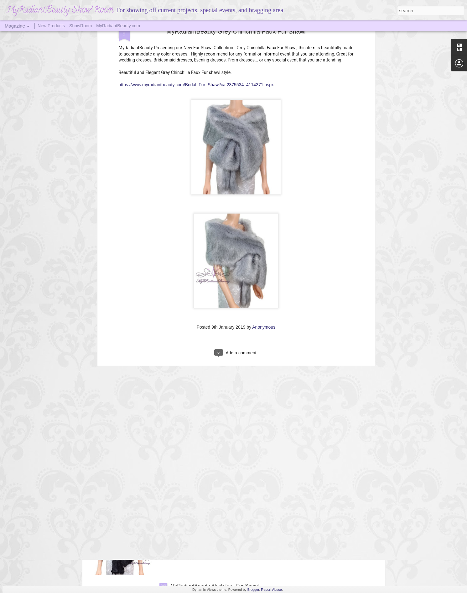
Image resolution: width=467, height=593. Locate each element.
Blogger (253, 589)
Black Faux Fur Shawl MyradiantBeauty (214, 514)
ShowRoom (80, 25)
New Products (51, 25)
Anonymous (263, 265)
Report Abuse (271, 589)
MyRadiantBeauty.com (118, 25)
